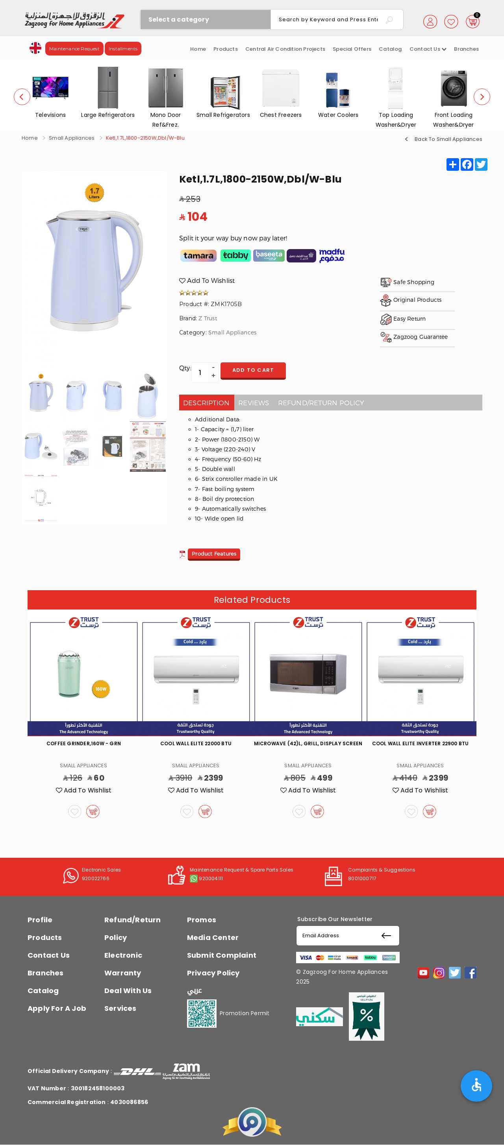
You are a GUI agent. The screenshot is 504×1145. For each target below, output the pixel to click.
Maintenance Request (74, 49)
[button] (35, 47)
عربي (194, 990)
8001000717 (362, 878)
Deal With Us (128, 990)
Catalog (390, 49)
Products (225, 49)
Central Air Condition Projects (285, 49)
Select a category (178, 19)
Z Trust (207, 318)
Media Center (213, 937)
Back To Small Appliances (448, 138)
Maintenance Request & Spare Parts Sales (241, 869)
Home (198, 49)
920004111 (211, 878)
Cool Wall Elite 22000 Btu (196, 743)
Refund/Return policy (321, 402)
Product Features (214, 553)
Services (120, 1008)
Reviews (253, 402)
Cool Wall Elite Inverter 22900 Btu (420, 743)
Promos (201, 920)
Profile (40, 920)
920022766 (95, 878)
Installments (123, 49)
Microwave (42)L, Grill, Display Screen (308, 743)
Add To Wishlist (207, 280)
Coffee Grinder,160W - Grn (83, 743)
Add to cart (253, 370)
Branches (466, 49)
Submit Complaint (221, 955)
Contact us (428, 49)
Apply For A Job (57, 1008)
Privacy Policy (213, 973)
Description (206, 402)
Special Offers (352, 49)
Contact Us (49, 955)
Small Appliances (71, 138)
